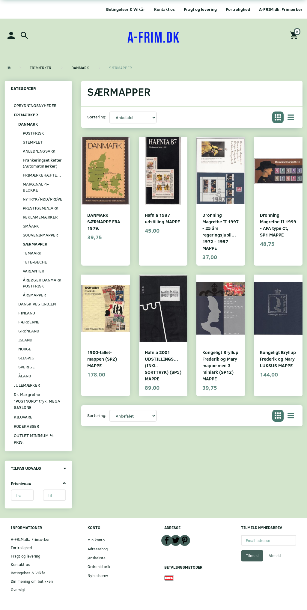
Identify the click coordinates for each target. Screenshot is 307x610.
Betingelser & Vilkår (125, 9)
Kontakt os (164, 9)
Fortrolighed (238, 9)
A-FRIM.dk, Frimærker (281, 9)
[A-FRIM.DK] (153, 38)
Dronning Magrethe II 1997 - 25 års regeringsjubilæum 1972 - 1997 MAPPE (220, 231)
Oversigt (18, 589)
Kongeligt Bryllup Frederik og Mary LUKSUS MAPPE (278, 358)
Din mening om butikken (32, 581)
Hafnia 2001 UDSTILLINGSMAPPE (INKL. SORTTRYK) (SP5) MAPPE (163, 365)
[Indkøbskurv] (295, 35)
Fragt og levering (200, 9)
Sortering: (96, 117)
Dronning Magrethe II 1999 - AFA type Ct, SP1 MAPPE (278, 225)
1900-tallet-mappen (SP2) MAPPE (102, 358)
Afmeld (275, 555)
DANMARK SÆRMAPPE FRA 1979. (103, 221)
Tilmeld (252, 555)
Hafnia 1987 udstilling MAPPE (162, 218)
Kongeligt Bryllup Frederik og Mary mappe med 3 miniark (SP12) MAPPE (220, 365)
